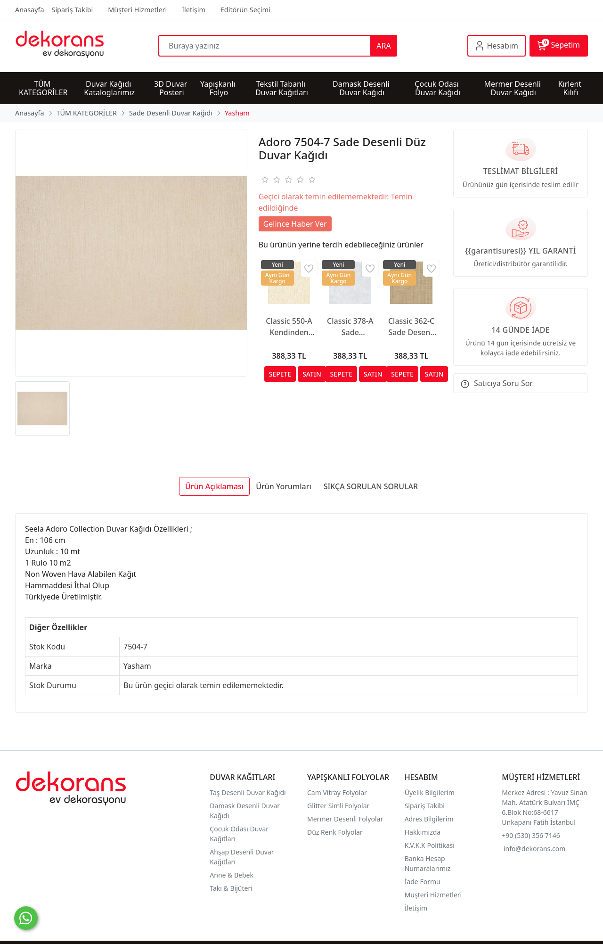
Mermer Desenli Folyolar (345, 818)
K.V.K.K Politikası (430, 845)
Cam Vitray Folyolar (337, 792)
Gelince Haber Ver (295, 224)
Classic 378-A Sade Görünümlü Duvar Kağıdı (350, 327)
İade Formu (422, 881)
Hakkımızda (423, 832)
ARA (383, 46)
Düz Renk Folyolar (335, 832)
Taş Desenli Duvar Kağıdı (247, 792)
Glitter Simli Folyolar (338, 805)
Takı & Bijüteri (231, 888)
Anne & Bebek (231, 874)
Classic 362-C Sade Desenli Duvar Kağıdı (411, 327)
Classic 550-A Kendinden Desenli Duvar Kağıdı (289, 327)
